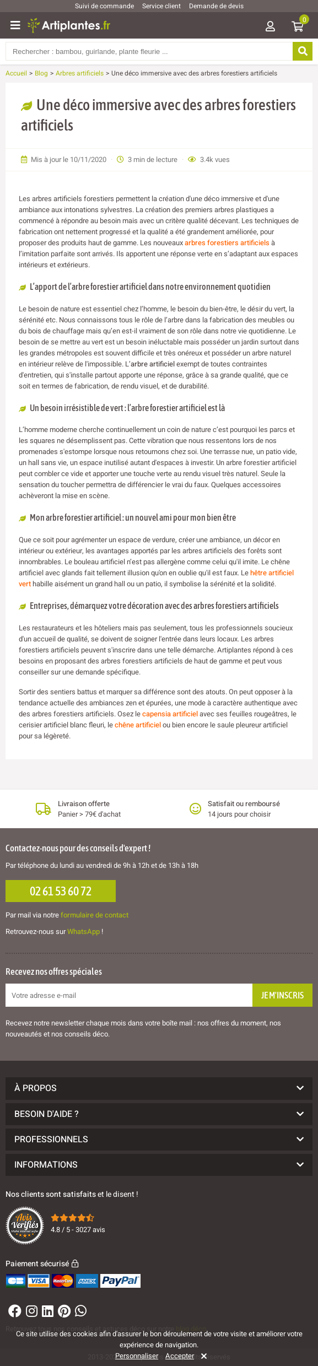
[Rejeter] (202, 1356)
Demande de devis (216, 6)
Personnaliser (136, 1356)
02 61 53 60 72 (60, 891)
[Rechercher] (302, 51)
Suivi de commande (104, 6)
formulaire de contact (94, 915)
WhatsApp (83, 931)
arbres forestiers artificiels (227, 242)
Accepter (179, 1356)
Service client (161, 6)
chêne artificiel (138, 725)
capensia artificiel (170, 714)
